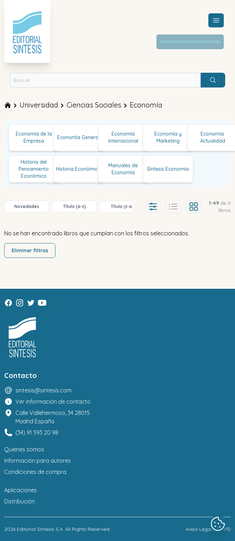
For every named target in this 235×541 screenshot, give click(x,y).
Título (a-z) (74, 206)
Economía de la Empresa (34, 137)
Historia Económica (78, 169)
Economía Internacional (123, 137)
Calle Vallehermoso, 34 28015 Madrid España (52, 417)
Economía (146, 104)
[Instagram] (19, 303)
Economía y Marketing (168, 137)
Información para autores (37, 460)
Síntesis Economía (168, 169)
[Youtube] (42, 303)
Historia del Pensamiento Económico (34, 169)
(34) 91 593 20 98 (36, 432)
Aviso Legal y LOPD (208, 529)
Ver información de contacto (52, 401)
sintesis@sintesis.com (43, 390)
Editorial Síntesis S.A (40, 529)
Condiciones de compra (35, 471)
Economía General (78, 137)
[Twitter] (31, 303)
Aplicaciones (20, 490)
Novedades (26, 206)
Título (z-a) (122, 206)
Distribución (19, 501)
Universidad (39, 104)
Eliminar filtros (30, 250)
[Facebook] (8, 303)
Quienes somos (24, 449)
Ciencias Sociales (94, 104)
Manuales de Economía (123, 169)
